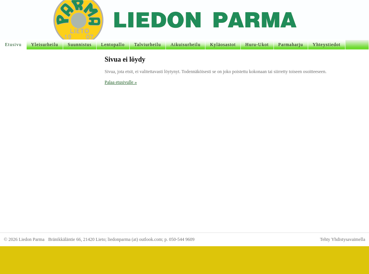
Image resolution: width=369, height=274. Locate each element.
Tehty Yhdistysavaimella (342, 239)
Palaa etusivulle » (121, 82)
